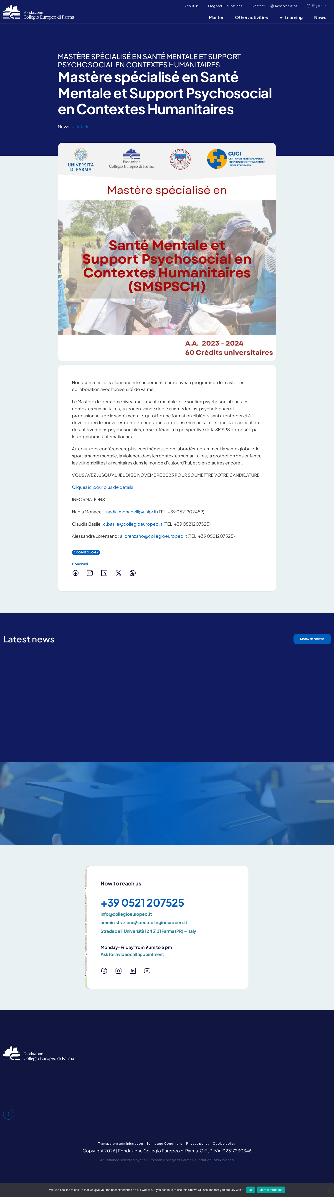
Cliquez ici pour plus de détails (102, 487)
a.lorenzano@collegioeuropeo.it (153, 536)
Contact (258, 6)
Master (216, 17)
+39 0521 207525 (142, 902)
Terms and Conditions (165, 1143)
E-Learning (291, 17)
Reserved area (286, 6)
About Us (192, 6)
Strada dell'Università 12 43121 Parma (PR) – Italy (148, 930)
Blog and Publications (225, 6)
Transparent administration (120, 1143)
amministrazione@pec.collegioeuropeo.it (144, 922)
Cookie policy (224, 1143)
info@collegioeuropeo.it (126, 913)
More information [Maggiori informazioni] (271, 1190)
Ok (251, 1190)
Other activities (251, 17)
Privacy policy (197, 1143)
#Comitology (86, 552)
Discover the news (312, 639)
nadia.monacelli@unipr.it (131, 511)
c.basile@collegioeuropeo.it (132, 524)
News (320, 17)
